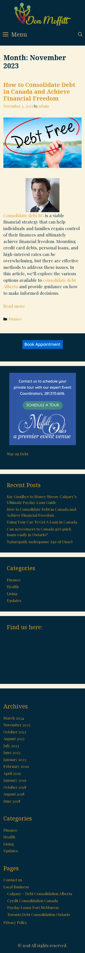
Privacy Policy (15, 922)
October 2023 (14, 731)
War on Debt (17, 453)
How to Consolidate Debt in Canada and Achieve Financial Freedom (39, 91)
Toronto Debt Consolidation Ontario (38, 914)
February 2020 (16, 766)
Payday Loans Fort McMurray (33, 907)
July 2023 (11, 745)
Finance (15, 319)
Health (13, 586)
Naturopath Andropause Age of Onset (40, 541)
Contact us (12, 879)
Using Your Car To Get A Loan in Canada (42, 521)
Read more (14, 306)
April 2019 (12, 773)
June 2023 (11, 752)
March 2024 (13, 717)
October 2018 (14, 787)
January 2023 (14, 759)
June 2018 (11, 800)
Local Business (16, 886)
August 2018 (13, 793)
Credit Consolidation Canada (32, 900)
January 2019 (14, 780)
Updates (14, 600)
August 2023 (13, 738)
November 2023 (16, 724)
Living (12, 593)
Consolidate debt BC (23, 215)
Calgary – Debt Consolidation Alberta (39, 893)
